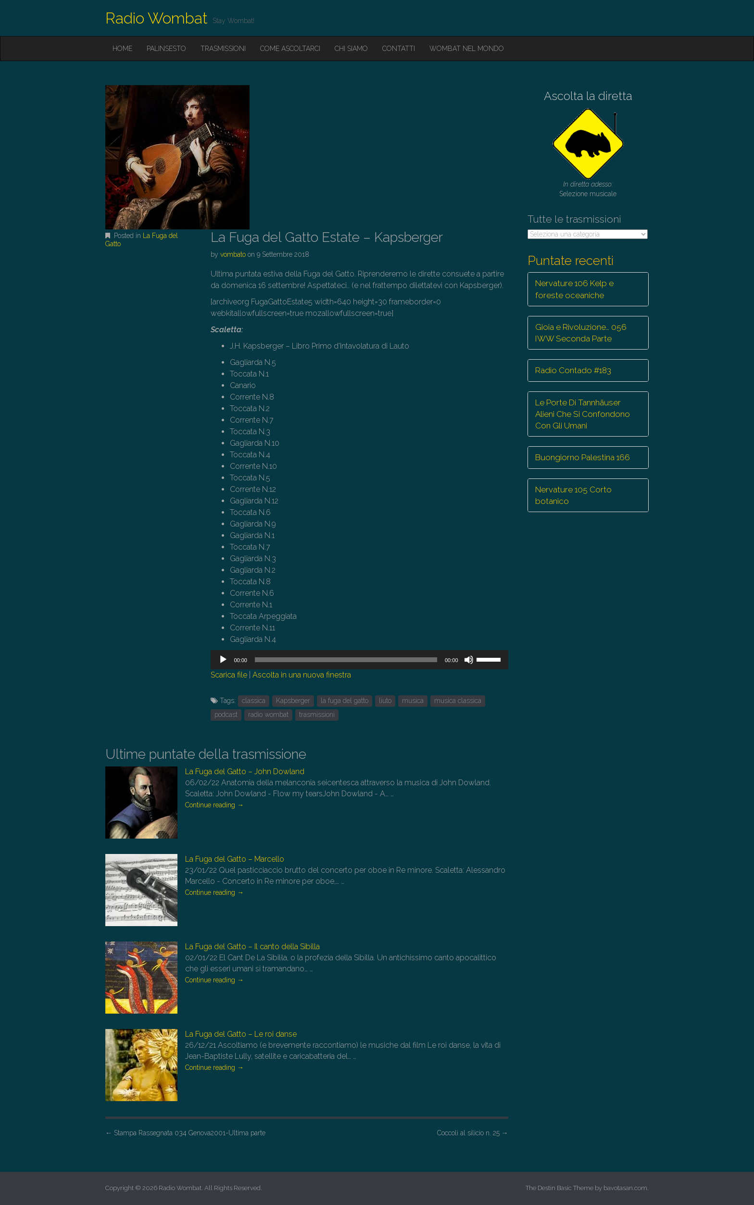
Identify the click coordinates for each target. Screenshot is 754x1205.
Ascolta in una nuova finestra (301, 674)
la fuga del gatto (344, 700)
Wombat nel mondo (466, 48)
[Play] (223, 660)
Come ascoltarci (290, 48)
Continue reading (214, 805)
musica (413, 700)
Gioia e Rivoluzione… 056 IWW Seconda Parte (581, 332)
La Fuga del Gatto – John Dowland (244, 771)
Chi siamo (351, 48)
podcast (226, 714)
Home (122, 48)
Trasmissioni (223, 48)
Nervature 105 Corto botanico (573, 495)
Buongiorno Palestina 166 (582, 457)
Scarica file (229, 674)
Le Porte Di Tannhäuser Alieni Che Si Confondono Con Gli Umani (582, 414)
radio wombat (268, 714)
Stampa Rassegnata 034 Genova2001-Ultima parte (185, 1133)
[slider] (346, 659)
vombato (233, 254)
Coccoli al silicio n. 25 (472, 1133)
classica (253, 700)
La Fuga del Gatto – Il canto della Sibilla (252, 946)
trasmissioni (317, 714)
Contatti (398, 48)
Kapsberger (293, 700)
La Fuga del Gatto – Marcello (234, 859)
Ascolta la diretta (588, 96)
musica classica (457, 700)
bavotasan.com (625, 1188)
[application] (359, 659)
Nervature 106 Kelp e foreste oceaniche (574, 289)
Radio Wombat (156, 18)
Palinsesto (166, 48)
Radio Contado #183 (573, 370)
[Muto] (469, 660)
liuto (385, 700)
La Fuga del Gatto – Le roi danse (241, 1034)
